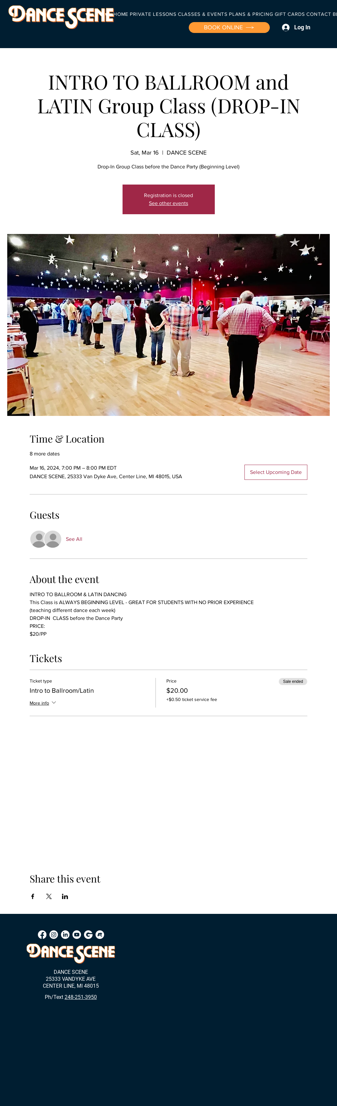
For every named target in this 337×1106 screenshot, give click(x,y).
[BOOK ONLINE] (229, 27)
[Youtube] (76, 934)
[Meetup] (100, 934)
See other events (168, 203)
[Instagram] (53, 934)
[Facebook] (42, 934)
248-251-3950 (81, 997)
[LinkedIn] (65, 934)
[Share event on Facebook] (33, 896)
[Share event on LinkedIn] (65, 896)
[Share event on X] (49, 896)
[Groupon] (88, 934)
